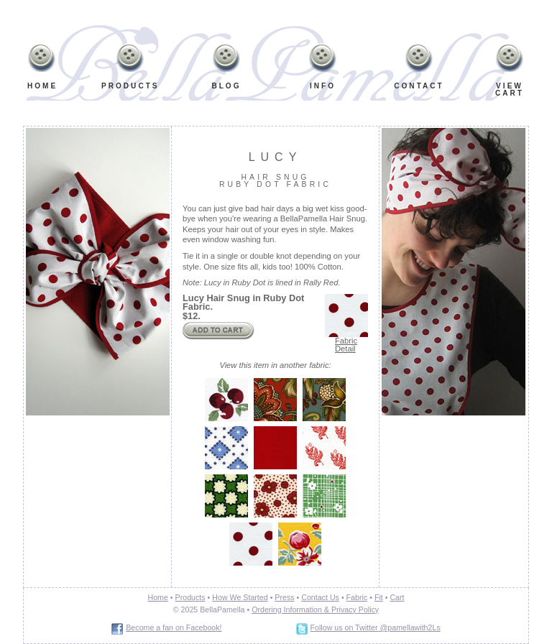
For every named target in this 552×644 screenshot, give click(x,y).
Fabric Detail (346, 345)
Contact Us (320, 597)
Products (130, 86)
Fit (378, 597)
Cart (397, 597)
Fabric (357, 597)
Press (284, 597)
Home (41, 86)
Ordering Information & (290, 609)
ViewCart (509, 89)
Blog (226, 86)
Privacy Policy (354, 609)
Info (320, 69)
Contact (419, 86)
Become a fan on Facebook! (173, 627)
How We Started (239, 597)
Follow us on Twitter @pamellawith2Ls (375, 627)
